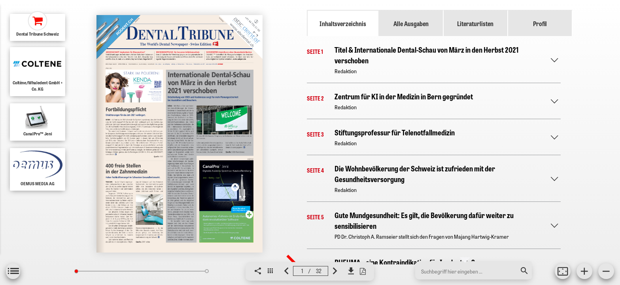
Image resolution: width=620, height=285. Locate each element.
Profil (540, 23)
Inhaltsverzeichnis (342, 23)
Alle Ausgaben (411, 23)
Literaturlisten (475, 23)
